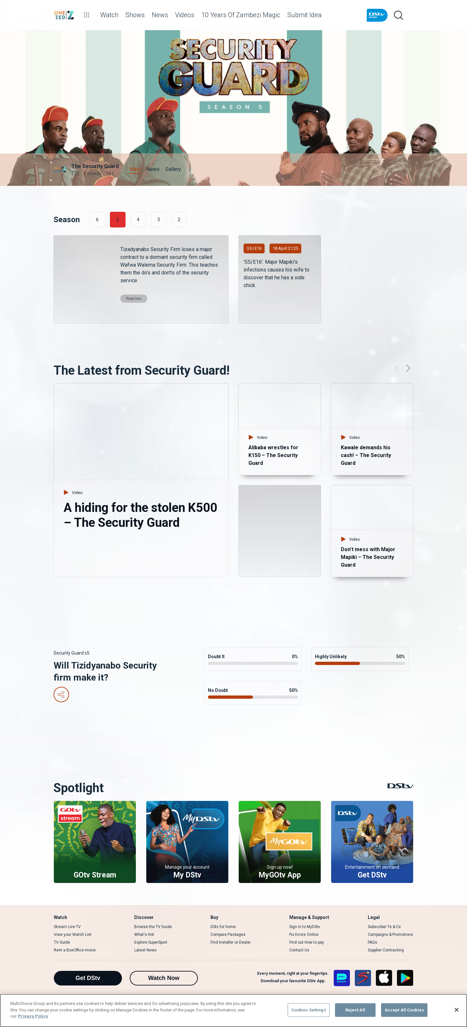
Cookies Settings (308, 1010)
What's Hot (144, 934)
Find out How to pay (306, 942)
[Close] (456, 1010)
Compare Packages (227, 934)
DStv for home (223, 926)
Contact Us (299, 950)
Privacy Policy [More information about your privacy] (33, 1016)
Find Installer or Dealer (230, 942)
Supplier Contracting (386, 950)
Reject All (355, 1010)
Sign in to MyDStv (304, 926)
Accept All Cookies (404, 1010)
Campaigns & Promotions (390, 934)
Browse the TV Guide (153, 926)
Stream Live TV (67, 926)
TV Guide (62, 942)
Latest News (145, 950)
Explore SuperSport (150, 942)
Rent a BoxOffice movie (75, 950)
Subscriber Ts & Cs (384, 926)
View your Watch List (72, 934)
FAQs (372, 942)
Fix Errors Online (303, 934)
